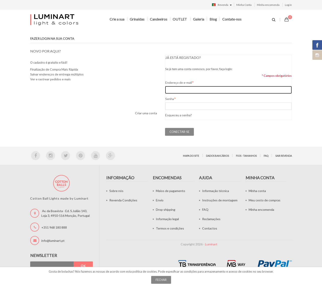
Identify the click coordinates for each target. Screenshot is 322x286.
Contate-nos (232, 19)
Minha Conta (244, 4)
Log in (288, 4)
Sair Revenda (283, 155)
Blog (213, 19)
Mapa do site (191, 155)
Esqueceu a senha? (178, 115)
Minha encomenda (268, 4)
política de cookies (144, 271)
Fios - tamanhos (246, 155)
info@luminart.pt (53, 240)
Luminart (211, 244)
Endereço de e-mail (178, 82)
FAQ (266, 155)
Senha (169, 98)
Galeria (198, 19)
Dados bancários (217, 155)
